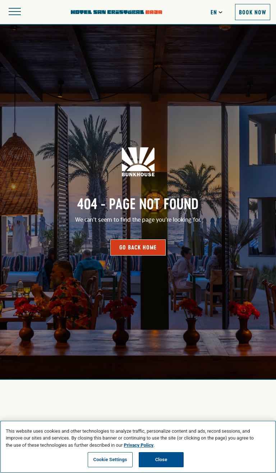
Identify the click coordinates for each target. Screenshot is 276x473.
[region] (138, 446)
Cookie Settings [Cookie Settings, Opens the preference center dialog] (110, 459)
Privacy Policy (138, 445)
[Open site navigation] (14, 12)
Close (161, 459)
